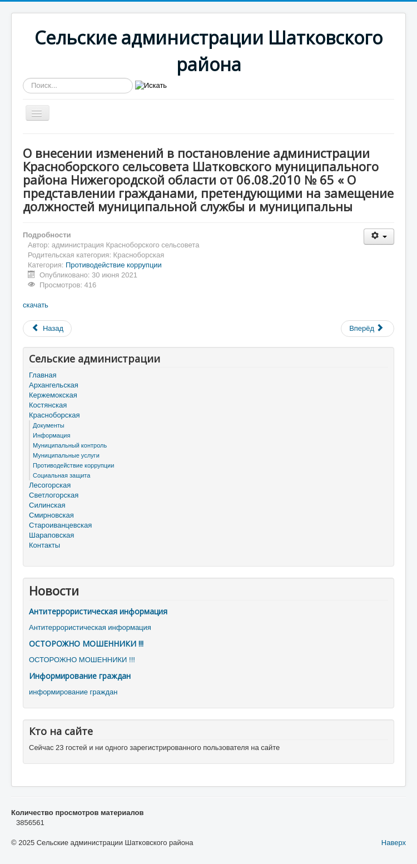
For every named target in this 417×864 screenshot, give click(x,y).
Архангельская (53, 385)
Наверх (393, 842)
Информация (51, 435)
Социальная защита (61, 475)
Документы (48, 425)
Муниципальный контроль (70, 445)
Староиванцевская (60, 525)
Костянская (48, 405)
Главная (42, 375)
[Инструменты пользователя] (379, 237)
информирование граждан (73, 692)
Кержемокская (53, 395)
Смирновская (51, 515)
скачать (35, 305)
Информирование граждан (80, 676)
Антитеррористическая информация (98, 611)
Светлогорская (53, 495)
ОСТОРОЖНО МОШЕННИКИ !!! (86, 643)
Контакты (44, 545)
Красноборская (54, 415)
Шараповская (51, 535)
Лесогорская (50, 485)
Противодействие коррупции (114, 265)
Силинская (47, 505)
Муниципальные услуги (66, 455)
